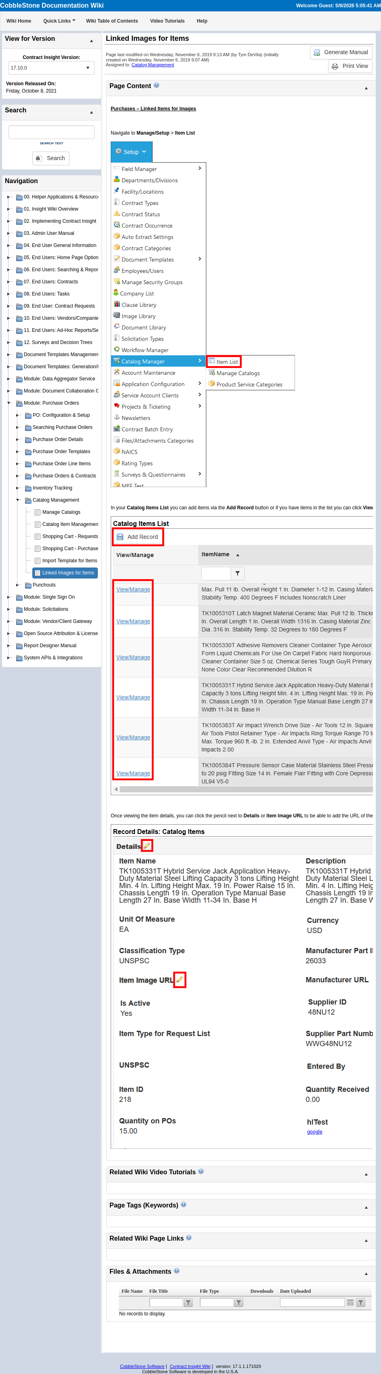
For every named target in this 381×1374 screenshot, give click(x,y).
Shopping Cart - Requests (70, 536)
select (87, 67)
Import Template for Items (69, 561)
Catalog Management (153, 64)
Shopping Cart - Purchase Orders (78, 548)
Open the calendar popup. (350, 1302)
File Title (158, 1291)
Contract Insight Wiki (190, 1366)
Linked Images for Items (68, 573)
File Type (209, 1291)
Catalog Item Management (70, 524)
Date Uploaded (295, 1291)
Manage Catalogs (61, 512)
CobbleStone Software (142, 1366)
